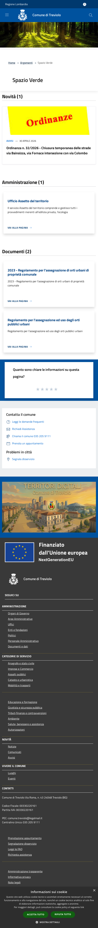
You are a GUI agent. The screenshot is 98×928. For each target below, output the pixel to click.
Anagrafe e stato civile (21, 663)
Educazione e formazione (22, 702)
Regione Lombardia (16, 4)
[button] (49, 922)
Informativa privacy (19, 877)
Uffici (11, 624)
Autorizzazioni (16, 730)
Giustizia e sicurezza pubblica (25, 707)
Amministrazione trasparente (25, 871)
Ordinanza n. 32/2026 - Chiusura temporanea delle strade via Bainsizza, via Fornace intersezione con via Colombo (48, 150)
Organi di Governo (18, 613)
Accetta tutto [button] (35, 914)
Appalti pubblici (17, 674)
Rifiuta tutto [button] (63, 914)
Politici (12, 635)
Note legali (14, 882)
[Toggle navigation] (7, 15)
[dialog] (49, 907)
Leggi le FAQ (15, 849)
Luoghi (12, 773)
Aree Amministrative (20, 619)
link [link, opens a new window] (82, 907)
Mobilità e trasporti (19, 685)
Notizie (12, 746)
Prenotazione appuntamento (24, 838)
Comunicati (14, 752)
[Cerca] (91, 15)
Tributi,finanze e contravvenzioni (27, 713)
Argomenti (26, 63)
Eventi (12, 778)
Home (11, 63)
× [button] (94, 890)
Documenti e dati (18, 646)
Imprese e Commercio (20, 669)
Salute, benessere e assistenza (26, 724)
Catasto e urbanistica (20, 680)
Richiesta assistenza (20, 855)
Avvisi (9, 141)
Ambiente (13, 718)
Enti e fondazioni (18, 630)
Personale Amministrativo (23, 641)
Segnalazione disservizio (22, 844)
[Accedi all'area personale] (84, 4)
